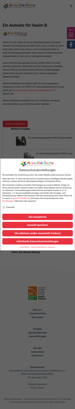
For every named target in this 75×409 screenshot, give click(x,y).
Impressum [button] (51, 247)
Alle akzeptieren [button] (37, 216)
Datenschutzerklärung (20, 198)
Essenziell (8, 207)
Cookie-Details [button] (25, 247)
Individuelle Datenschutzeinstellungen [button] (37, 241)
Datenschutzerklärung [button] (38, 247)
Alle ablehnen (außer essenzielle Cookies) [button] (37, 233)
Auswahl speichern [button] (37, 225)
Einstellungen (8, 201)
